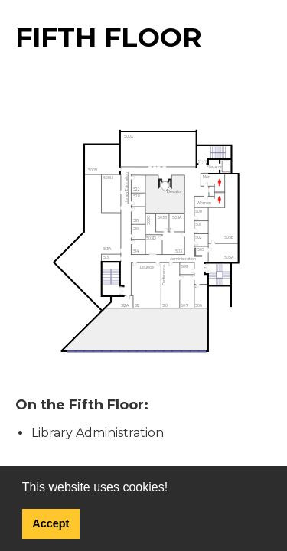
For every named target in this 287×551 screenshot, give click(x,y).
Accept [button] (50, 523)
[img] (143, 242)
